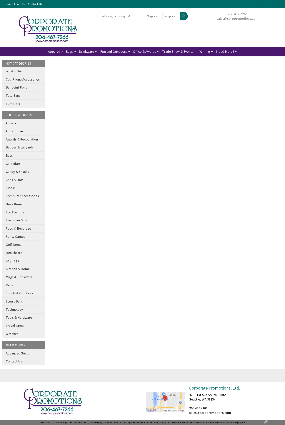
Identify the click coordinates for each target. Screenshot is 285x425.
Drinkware (86, 51)
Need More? (225, 51)
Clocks (11, 188)
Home (7, 4)
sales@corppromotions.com (237, 18)
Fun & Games (15, 236)
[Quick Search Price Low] (154, 16)
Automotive (14, 131)
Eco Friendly (15, 212)
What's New (14, 71)
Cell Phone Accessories (23, 79)
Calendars (13, 163)
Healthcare (14, 253)
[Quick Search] (121, 16)
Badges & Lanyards (20, 147)
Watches (12, 334)
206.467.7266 (238, 14)
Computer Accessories (22, 196)
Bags (69, 51)
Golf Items (13, 244)
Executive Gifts (16, 220)
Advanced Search (18, 353)
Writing (204, 51)
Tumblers (13, 104)
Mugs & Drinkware (19, 277)
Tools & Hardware (19, 317)
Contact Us (35, 4)
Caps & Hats (15, 180)
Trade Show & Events (177, 51)
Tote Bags (13, 95)
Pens (9, 285)
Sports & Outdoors (19, 293)
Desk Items (14, 204)
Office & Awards (144, 51)
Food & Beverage (18, 228)
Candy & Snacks (17, 171)
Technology (14, 309)
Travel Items (15, 325)
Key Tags (12, 261)
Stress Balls (14, 301)
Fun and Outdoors (113, 51)
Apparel (54, 51)
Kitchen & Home (18, 269)
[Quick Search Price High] (171, 16)
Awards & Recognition (22, 139)
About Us (19, 4)
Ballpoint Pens (16, 87)
